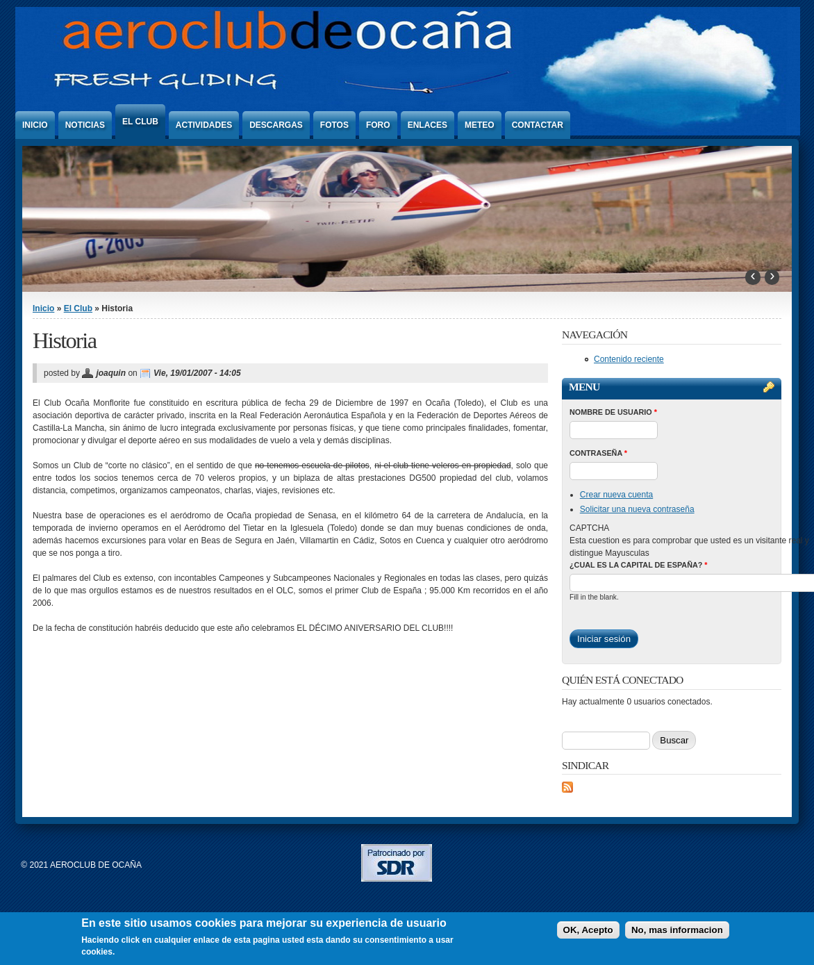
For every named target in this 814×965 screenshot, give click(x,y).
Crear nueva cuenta (616, 495)
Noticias (85, 125)
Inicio (35, 125)
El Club (140, 121)
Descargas (276, 125)
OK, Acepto (588, 930)
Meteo (480, 125)
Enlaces (427, 125)
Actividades (204, 125)
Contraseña (598, 453)
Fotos (334, 125)
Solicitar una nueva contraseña (637, 509)
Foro (378, 125)
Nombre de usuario (613, 412)
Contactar (537, 125)
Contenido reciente (629, 359)
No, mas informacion (677, 930)
